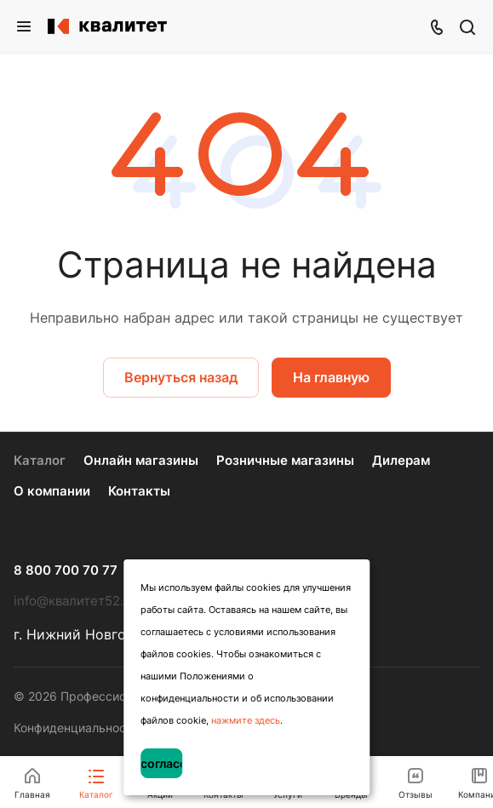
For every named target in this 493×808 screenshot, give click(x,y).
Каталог (40, 460)
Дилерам (401, 460)
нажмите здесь (245, 720)
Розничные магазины (285, 460)
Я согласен (161, 763)
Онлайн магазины (140, 460)
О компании (52, 491)
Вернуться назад (181, 377)
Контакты (139, 491)
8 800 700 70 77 (66, 570)
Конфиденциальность (76, 727)
